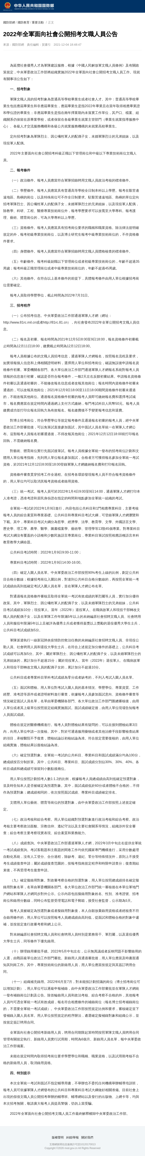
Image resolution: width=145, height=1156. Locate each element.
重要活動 (38, 22)
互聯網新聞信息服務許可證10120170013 (72, 1144)
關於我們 (87, 1137)
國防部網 (9, 22)
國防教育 (24, 22)
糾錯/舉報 (72, 1137)
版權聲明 (58, 1137)
